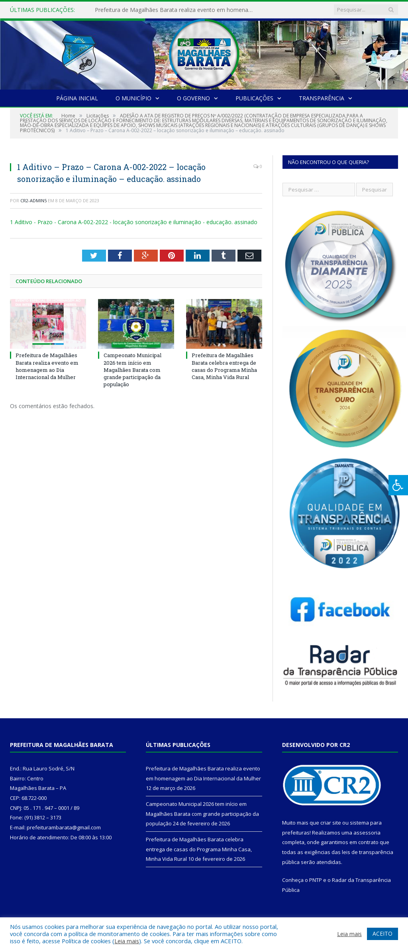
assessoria (367, 832)
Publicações (254, 98)
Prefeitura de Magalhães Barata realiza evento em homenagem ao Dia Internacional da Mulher (176, 10)
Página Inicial (77, 98)
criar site (330, 822)
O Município (133, 98)
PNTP (315, 880)
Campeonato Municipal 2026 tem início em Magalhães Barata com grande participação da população (132, 370)
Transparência (321, 98)
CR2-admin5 (33, 200)
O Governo (193, 98)
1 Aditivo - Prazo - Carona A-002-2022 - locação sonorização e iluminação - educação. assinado (133, 222)
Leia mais (126, 941)
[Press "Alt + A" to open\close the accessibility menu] (398, 485)
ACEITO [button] (382, 933)
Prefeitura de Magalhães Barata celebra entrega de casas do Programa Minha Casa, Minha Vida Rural (224, 366)
